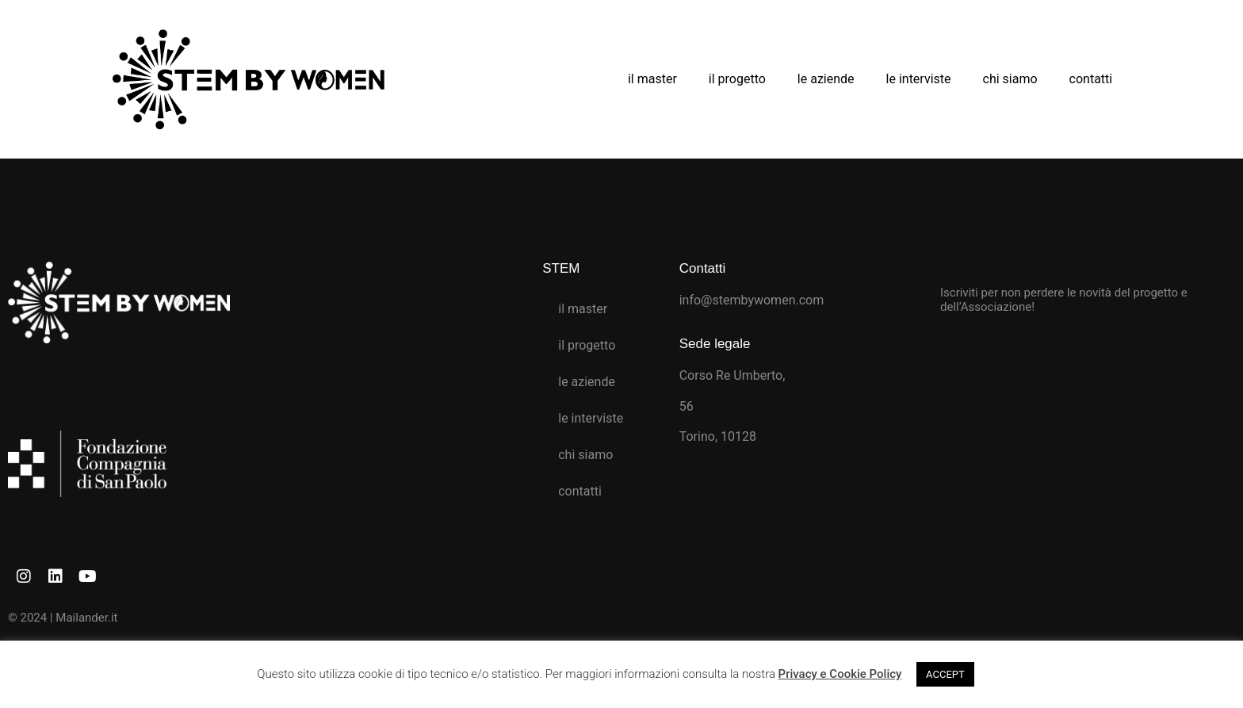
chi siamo (1010, 78)
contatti (1091, 78)
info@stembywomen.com (751, 300)
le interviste (918, 78)
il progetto (737, 78)
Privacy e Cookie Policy (840, 674)
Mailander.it (86, 617)
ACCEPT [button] (945, 674)
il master (652, 78)
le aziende (826, 78)
